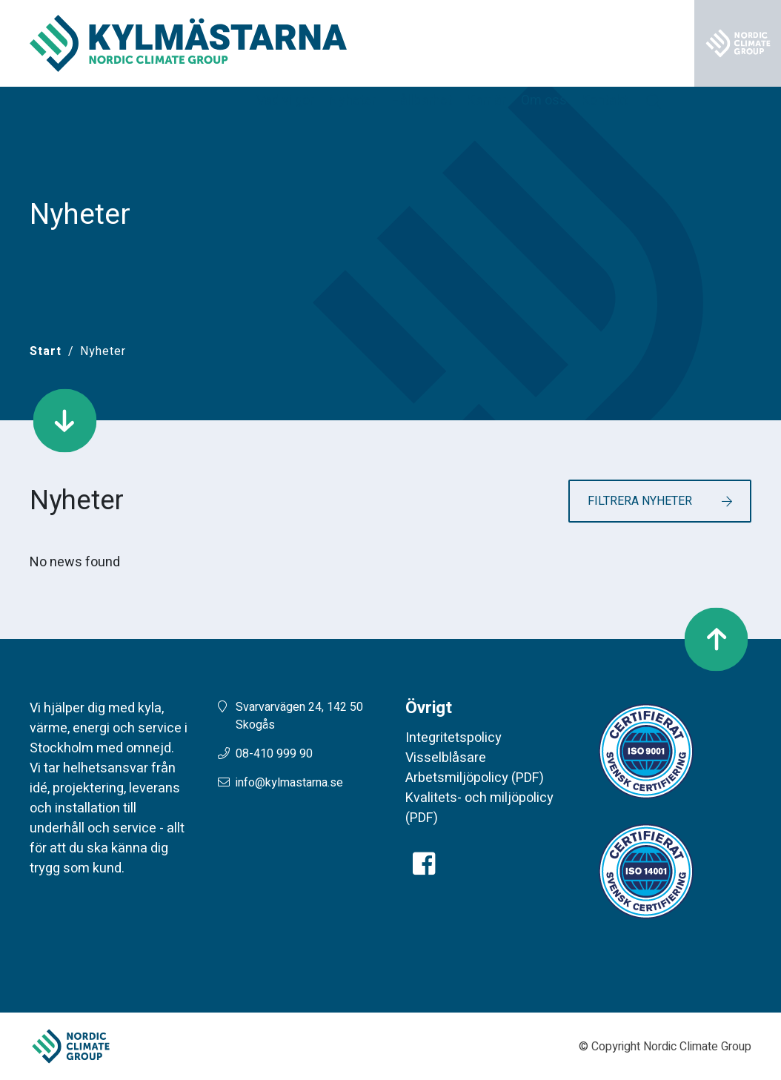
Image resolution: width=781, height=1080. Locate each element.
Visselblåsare (445, 758)
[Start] (46, 351)
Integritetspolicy (453, 738)
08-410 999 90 (274, 754)
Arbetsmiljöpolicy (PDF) (474, 778)
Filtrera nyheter (640, 501)
